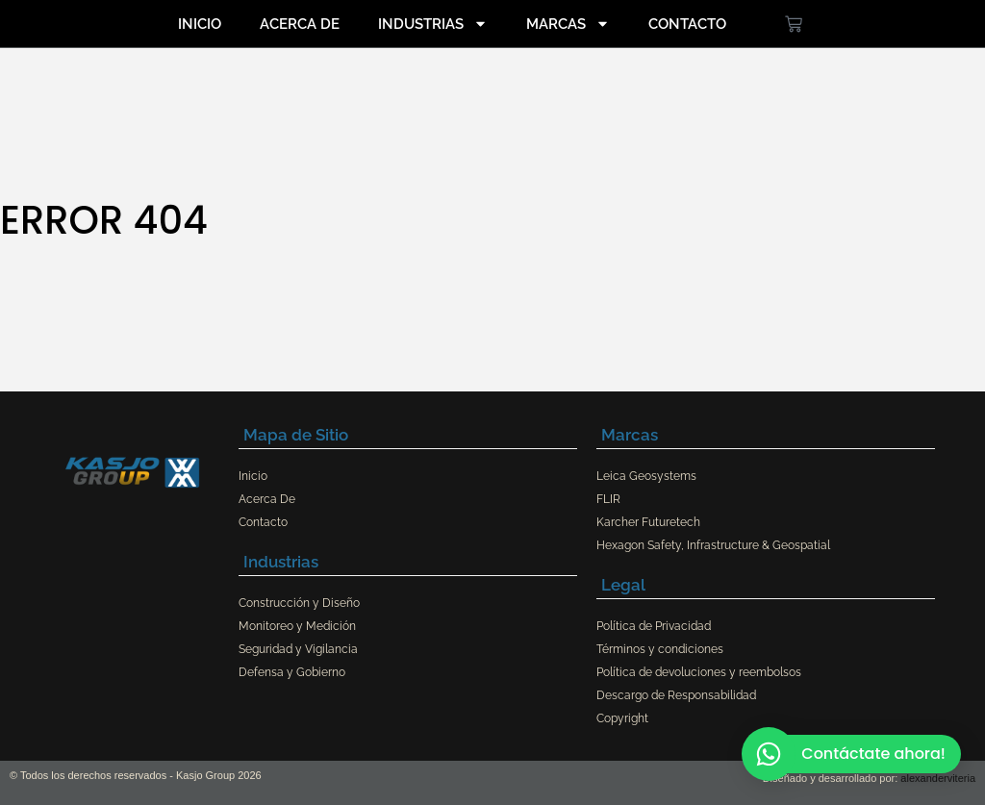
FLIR (608, 499)
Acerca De (300, 24)
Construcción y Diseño (299, 603)
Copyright (622, 718)
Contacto (687, 24)
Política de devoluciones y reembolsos (698, 672)
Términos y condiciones (659, 649)
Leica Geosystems (646, 476)
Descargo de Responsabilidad (676, 695)
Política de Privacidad (653, 626)
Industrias (433, 23)
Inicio (199, 24)
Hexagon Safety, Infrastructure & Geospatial (713, 545)
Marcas (568, 23)
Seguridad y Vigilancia (298, 649)
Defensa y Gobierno (292, 672)
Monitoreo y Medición (297, 626)
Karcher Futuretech (648, 522)
